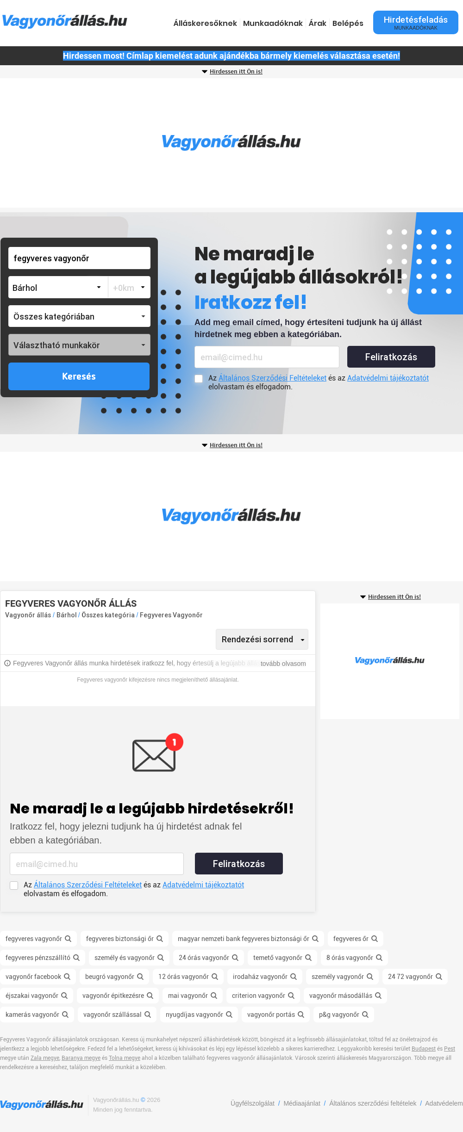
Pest (449, 1049)
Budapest (424, 1049)
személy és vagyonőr (124, 957)
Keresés (79, 377)
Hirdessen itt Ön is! (236, 72)
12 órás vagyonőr (183, 976)
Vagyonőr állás (28, 615)
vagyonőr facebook (33, 976)
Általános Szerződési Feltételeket (272, 378)
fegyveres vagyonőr (34, 938)
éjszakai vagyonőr (32, 995)
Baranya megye (81, 1058)
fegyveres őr (351, 938)
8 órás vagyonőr (349, 957)
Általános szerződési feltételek (372, 1103)
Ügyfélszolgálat (253, 1103)
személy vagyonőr (338, 976)
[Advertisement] (231, 143)
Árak (317, 23)
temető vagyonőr (277, 957)
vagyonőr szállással (112, 1014)
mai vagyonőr (188, 995)
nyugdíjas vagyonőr (194, 1014)
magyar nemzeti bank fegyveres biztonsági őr (243, 938)
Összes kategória (108, 615)
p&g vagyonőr (339, 1014)
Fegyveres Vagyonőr (171, 615)
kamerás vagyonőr (32, 1014)
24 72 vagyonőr (410, 976)
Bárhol (67, 615)
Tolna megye (124, 1058)
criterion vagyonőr (258, 995)
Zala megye (45, 1058)
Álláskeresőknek (205, 23)
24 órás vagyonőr (204, 957)
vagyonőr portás (271, 1014)
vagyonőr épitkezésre (113, 995)
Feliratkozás (391, 357)
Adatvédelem (444, 1103)
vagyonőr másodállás (340, 995)
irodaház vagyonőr (260, 976)
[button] (79, 316)
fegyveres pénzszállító (38, 957)
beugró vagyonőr (109, 976)
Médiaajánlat (301, 1103)
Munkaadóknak (273, 23)
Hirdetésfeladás (416, 22)
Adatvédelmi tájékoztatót (388, 378)
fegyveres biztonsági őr (120, 938)
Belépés (347, 23)
